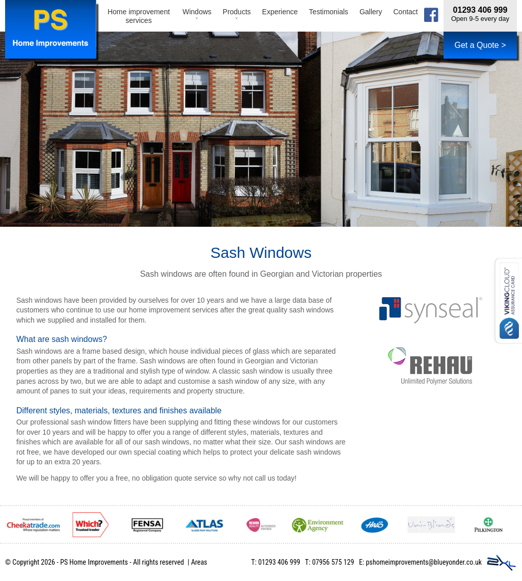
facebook (431, 15)
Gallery (370, 12)
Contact (405, 12)
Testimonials (328, 12)
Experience (280, 12)
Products (237, 16)
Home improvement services (139, 16)
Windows (197, 16)
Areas (199, 562)
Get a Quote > (480, 45)
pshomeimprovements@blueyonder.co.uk (424, 562)
